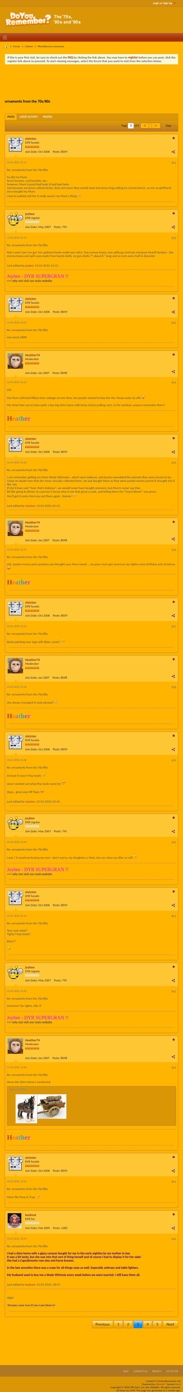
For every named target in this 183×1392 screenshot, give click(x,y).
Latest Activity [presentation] (29, 116)
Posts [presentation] (10, 116)
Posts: (56, 151)
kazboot (30, 1215)
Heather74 (32, 355)
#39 (174, 760)
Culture (29, 46)
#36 (174, 550)
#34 (174, 382)
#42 (174, 991)
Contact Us (140, 1371)
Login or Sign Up (164, 3)
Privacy (156, 1371)
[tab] (11, 117)
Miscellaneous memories (50, 46)
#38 (174, 687)
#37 (174, 626)
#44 (174, 1181)
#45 (174, 1239)
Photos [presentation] (47, 116)
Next (170, 1324)
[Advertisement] (94, 81)
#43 (174, 1067)
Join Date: (31, 151)
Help (126, 1371)
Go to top (172, 1371)
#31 (174, 162)
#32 (174, 238)
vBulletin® (160, 1384)
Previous (103, 1324)
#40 (174, 842)
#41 (174, 916)
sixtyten (30, 139)
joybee (29, 214)
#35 (174, 463)
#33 (174, 323)
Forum (16, 46)
